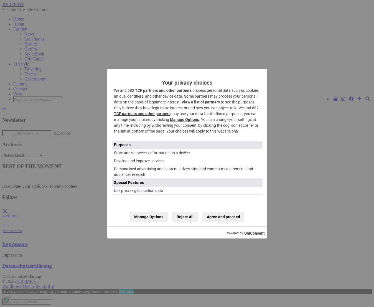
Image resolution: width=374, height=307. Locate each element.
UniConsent (254, 233)
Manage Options (184, 119)
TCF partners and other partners (163, 90)
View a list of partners (201, 102)
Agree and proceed (223, 217)
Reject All (185, 217)
